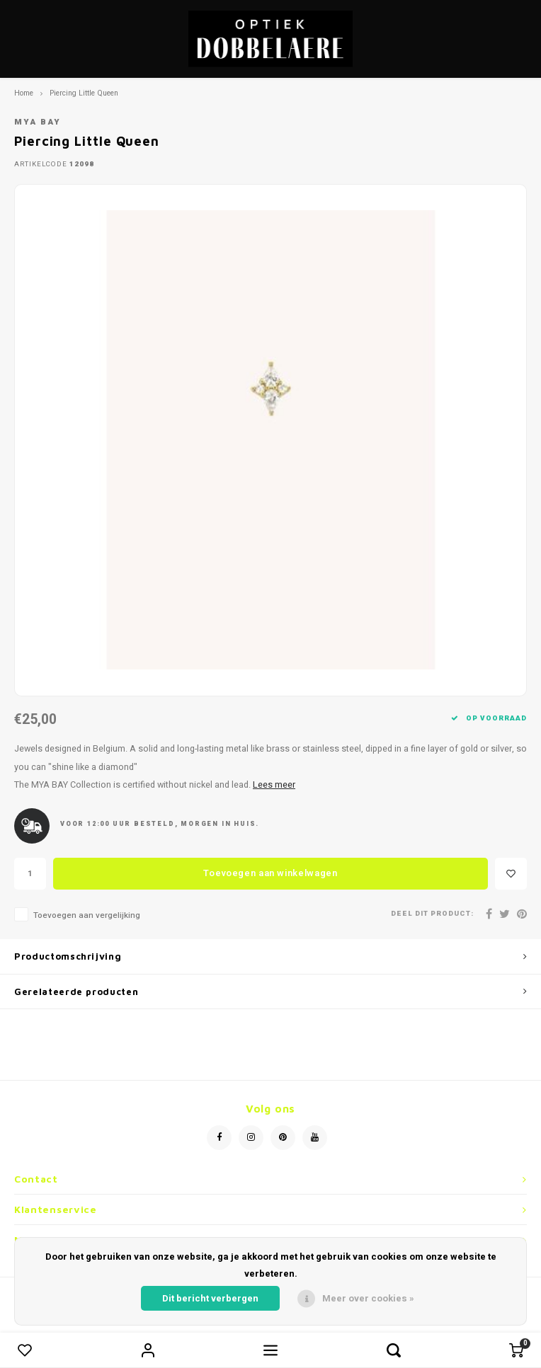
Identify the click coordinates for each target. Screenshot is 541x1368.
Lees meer (274, 784)
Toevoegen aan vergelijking (86, 915)
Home (23, 93)
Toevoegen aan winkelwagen (270, 873)
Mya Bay (37, 122)
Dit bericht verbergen (210, 1298)
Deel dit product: (432, 914)
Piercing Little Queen (84, 93)
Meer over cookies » (368, 1298)
